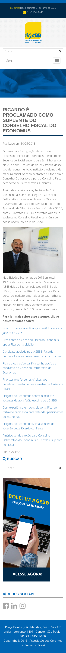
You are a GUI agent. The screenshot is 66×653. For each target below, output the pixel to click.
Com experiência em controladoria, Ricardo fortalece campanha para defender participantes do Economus (33, 412)
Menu (9, 60)
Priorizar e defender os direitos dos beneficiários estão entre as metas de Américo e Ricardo (33, 384)
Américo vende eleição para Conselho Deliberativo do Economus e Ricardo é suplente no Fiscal (32, 440)
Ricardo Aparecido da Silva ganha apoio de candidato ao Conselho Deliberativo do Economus (29, 367)
